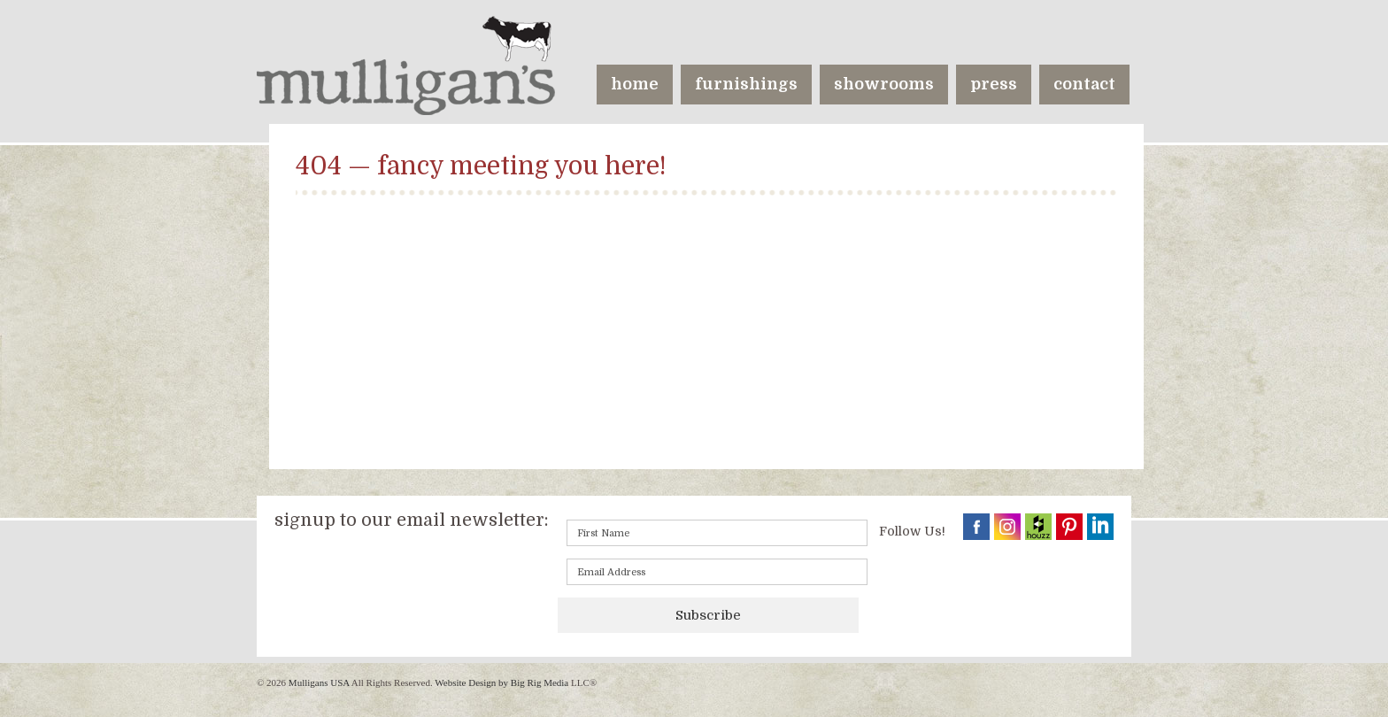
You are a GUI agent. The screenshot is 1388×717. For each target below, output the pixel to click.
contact (1084, 84)
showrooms (884, 84)
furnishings (746, 84)
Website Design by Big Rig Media (501, 682)
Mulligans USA (318, 682)
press (993, 84)
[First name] (717, 533)
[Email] (717, 572)
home (635, 84)
